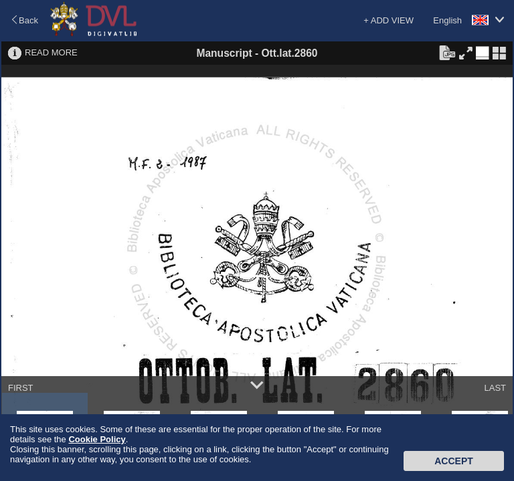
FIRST (20, 388)
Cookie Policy (96, 439)
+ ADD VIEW (388, 20)
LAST (495, 388)
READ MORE (51, 52)
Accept (453, 461)
